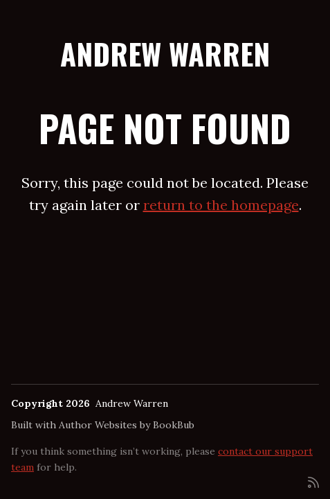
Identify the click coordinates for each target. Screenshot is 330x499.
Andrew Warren (165, 53)
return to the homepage (221, 204)
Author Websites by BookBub (126, 425)
